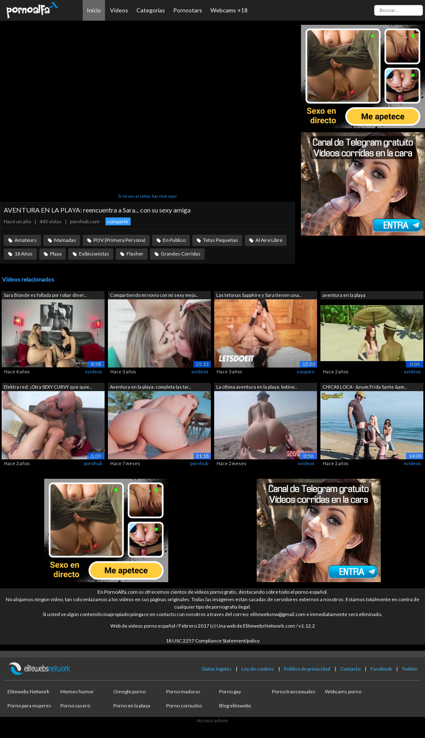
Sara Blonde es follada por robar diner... (45, 295)
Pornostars (187, 10)
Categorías (150, 10)
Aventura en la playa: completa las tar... (150, 386)
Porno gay (230, 691)
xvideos (93, 371)
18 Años (23, 254)
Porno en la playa (131, 705)
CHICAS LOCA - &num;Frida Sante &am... (364, 386)
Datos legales (217, 669)
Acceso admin (212, 720)
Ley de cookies (257, 669)
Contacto (350, 669)
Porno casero (75, 705)
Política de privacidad (307, 669)
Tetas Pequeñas (220, 240)
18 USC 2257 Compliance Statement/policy (213, 641)
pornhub (93, 463)
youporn (306, 371)
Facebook (381, 669)
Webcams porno (343, 691)
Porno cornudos (184, 705)
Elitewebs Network (28, 691)
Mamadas (65, 240)
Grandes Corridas (181, 254)
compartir (118, 221)
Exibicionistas (94, 254)
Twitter (410, 669)
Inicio (94, 10)
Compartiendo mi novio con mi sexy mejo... (154, 295)
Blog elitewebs (235, 705)
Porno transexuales (293, 691)
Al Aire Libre (268, 240)
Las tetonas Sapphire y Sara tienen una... (258, 295)
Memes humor (77, 691)
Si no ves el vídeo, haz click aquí (147, 195)
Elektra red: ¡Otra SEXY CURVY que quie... (48, 386)
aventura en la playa (343, 295)
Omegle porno (129, 691)
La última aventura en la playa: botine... (256, 386)
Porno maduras (183, 691)
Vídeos (119, 10)
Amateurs (25, 240)
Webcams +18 (229, 10)
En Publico (174, 240)
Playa (56, 254)
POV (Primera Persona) (119, 240)
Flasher (135, 254)
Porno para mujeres (29, 705)
